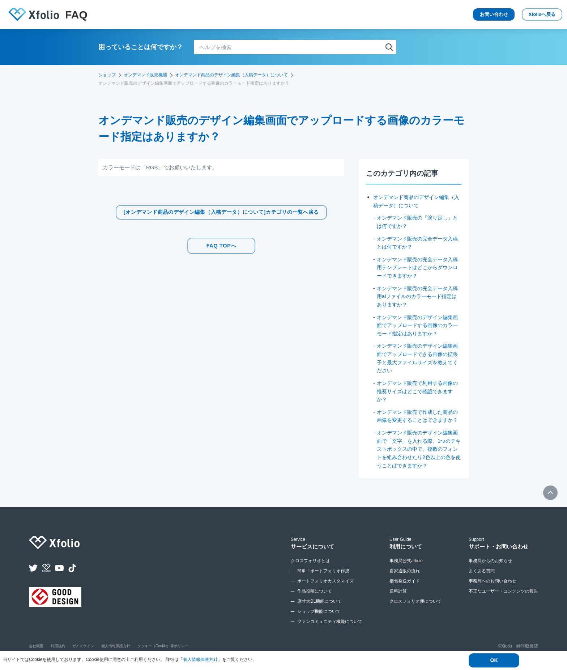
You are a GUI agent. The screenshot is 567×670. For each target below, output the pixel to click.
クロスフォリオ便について (415, 608)
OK (494, 660)
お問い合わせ (466, 14)
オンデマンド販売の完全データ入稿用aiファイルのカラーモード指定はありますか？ (417, 296)
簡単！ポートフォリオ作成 (323, 577)
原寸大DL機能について (319, 608)
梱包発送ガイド (404, 587)
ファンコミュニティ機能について (329, 628)
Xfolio (531, 14)
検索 (389, 47)
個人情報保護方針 (200, 659)
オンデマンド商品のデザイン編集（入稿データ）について (231, 74)
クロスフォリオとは (310, 567)
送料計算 (398, 598)
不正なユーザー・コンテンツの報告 (503, 598)
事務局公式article (406, 567)
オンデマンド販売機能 (145, 74)
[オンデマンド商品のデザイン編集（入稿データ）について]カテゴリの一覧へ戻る (221, 212)
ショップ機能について (319, 618)
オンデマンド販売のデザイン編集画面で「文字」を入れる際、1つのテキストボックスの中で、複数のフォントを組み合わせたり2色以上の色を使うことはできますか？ (419, 456)
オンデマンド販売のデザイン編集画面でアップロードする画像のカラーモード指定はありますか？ (417, 324)
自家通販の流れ (404, 577)
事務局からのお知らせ (490, 567)
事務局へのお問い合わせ (492, 587)
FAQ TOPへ (221, 244)
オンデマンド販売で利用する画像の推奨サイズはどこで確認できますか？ (417, 390)
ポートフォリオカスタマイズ (325, 587)
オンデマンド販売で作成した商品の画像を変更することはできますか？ (417, 419)
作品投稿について (314, 598)
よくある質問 (482, 577)
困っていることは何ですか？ (140, 47)
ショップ (107, 74)
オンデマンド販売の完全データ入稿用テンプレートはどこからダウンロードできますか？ (417, 267)
